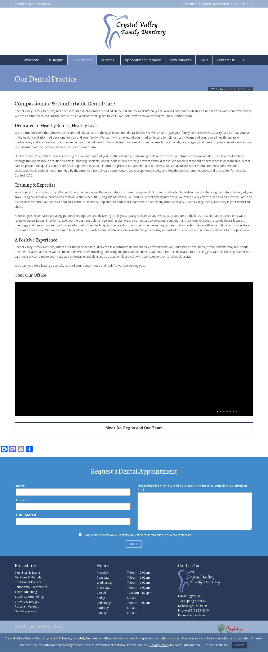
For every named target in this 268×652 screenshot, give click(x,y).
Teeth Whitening (26, 592)
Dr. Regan (55, 59)
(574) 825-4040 (242, 3)
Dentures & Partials (28, 577)
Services (107, 59)
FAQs (204, 59)
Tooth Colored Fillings (29, 597)
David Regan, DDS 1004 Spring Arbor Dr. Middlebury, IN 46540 (192, 601)
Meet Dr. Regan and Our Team (134, 427)
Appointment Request (143, 59)
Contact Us (226, 59)
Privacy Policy (159, 645)
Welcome (31, 59)
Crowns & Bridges (27, 602)
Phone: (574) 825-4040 (193, 610)
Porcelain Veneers (27, 606)
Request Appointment (213, 3)
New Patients (180, 59)
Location (189, 3)
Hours (102, 565)
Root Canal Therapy (28, 582)
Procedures (26, 565)
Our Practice (82, 59)
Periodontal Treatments (31, 587)
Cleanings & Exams (28, 572)
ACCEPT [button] (240, 645)
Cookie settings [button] (216, 645)
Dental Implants (25, 611)
